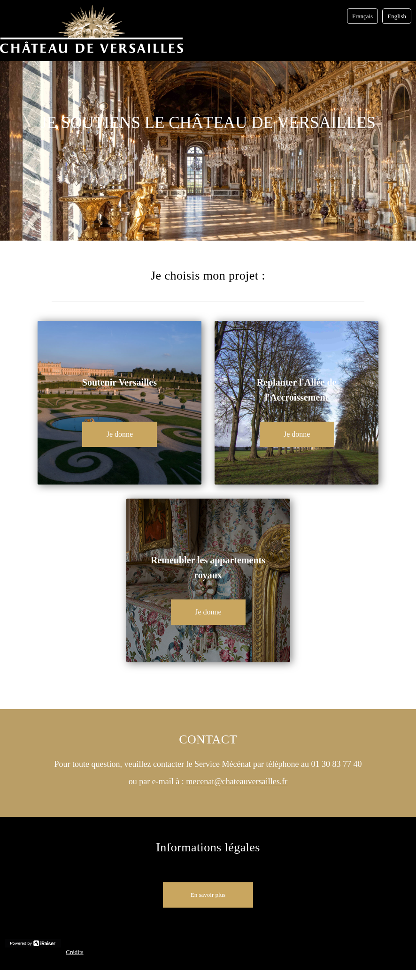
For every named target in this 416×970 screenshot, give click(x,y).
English (396, 16)
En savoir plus (208, 894)
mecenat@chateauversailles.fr (236, 781)
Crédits (75, 951)
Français (362, 16)
